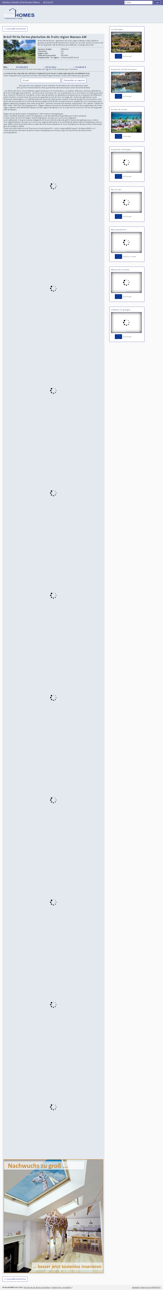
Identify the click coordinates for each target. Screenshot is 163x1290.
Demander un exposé (74, 80)
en (48, 2)
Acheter (6, 2)
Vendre (16, 2)
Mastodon (136, 1287)
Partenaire (26, 2)
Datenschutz (145, 1287)
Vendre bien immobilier (62, 1287)
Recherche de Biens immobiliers (37, 1287)
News (37, 2)
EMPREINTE (156, 1287)
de (44, 2)
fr (52, 2)
